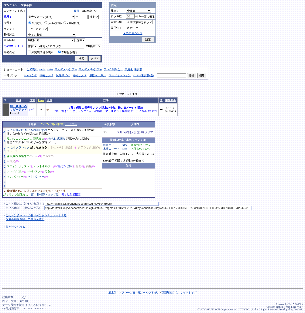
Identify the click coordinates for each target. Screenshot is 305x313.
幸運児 (11, 161)
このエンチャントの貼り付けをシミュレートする (36, 215)
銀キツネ (24, 142)
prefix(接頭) (53, 23)
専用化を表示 (68, 52)
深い (9, 130)
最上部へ (113, 292)
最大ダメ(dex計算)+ (90, 69)
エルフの (48, 156)
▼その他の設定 (133, 33)
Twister (34, 156)
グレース (12, 151)
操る (78, 166)
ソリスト (24, 166)
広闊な (61, 138)
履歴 (76, 11)
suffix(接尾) (71, 23)
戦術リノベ (46, 75)
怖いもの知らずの (36, 130)
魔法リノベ (63, 75)
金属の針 (18, 130)
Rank (41, 100)
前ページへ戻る (15, 226)
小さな (52, 147)
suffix (50, 69)
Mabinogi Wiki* (294, 306)
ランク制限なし (113, 69)
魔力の (11, 138)
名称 (18, 100)
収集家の (44, 133)
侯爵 (69, 166)
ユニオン (12, 166)
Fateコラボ (30, 75)
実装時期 (170, 100)
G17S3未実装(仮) (143, 75)
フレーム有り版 (131, 292)
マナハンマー (15, 176)
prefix (42, 69)
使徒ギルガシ (97, 75)
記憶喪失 (38, 138)
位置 (32, 100)
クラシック (23, 147)
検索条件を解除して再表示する (25, 219)
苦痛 (45, 142)
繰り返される (38, 147)
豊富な (96, 147)
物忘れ (52, 138)
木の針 (11, 147)
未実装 (138, 69)
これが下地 (71, 124)
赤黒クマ (12, 142)
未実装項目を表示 (41, 52)
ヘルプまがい (151, 292)
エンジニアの (24, 138)
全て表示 (32, 69)
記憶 (69, 138)
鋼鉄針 (69, 147)
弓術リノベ (79, 75)
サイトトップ (188, 292)
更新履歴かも (169, 292)
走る (47, 171)
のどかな (35, 142)
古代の (61, 166)
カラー (66, 130)
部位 (49, 100)
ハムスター (54, 130)
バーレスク (33, 171)
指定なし (35, 23)
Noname (280, 306)
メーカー (53, 142)
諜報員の (12, 156)
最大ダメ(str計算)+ (66, 69)
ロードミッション (120, 75)
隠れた (34, 133)
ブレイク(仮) (15, 171)
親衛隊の (24, 156)
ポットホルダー (43, 166)
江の (73, 130)
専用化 (128, 69)
